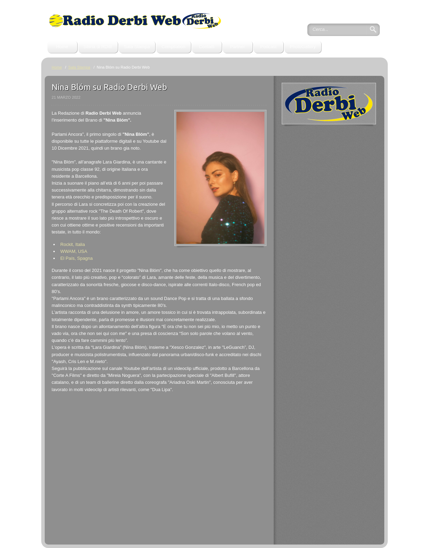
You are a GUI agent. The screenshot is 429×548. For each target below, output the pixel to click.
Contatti (206, 46)
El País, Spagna (76, 258)
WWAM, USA (73, 251)
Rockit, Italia (72, 244)
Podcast (268, 46)
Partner (237, 46)
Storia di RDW (98, 46)
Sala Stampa (137, 46)
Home (62, 46)
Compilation (173, 46)
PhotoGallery (303, 46)
